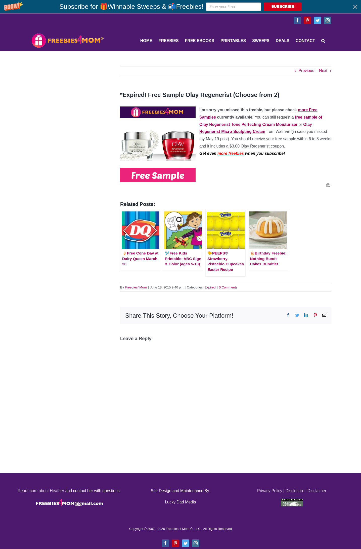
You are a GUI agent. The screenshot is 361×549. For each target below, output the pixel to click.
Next (323, 70)
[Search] (323, 41)
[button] (180, 6)
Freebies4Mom (136, 287)
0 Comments (228, 287)
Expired (209, 287)
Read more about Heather (41, 491)
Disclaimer (316, 491)
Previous (306, 70)
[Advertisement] (67, 97)
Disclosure (295, 491)
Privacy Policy (269, 491)
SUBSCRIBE (282, 7)
